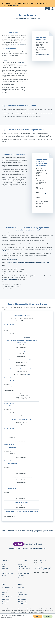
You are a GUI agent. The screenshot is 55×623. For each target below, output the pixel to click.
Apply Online (27, 337)
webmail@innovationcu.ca (43, 562)
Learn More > (4, 620)
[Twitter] (39, 568)
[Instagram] (42, 568)
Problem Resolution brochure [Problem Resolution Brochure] (17, 44)
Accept (37, 616)
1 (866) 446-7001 (42, 560)
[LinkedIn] (45, 568)
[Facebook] (35, 568)
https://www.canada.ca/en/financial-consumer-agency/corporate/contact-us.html (28, 262)
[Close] (53, 1)
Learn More (16, 5)
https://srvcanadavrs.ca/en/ (11, 279)
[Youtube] (49, 568)
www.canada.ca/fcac (11, 259)
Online (6, 60)
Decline (48, 616)
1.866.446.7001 (20, 62)
